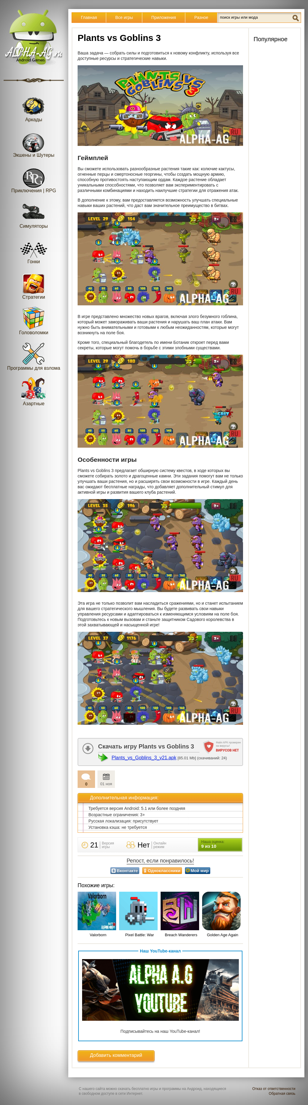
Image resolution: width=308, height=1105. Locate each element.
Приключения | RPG (33, 178)
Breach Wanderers (181, 935)
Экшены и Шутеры (33, 143)
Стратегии (33, 285)
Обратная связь (282, 1093)
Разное (201, 17)
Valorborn (98, 935)
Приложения (163, 17)
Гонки (33, 249)
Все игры (124, 17)
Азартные (33, 391)
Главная (89, 17)
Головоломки (33, 320)
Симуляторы (34, 214)
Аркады (33, 107)
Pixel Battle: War (139, 935)
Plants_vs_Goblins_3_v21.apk (144, 757)
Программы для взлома (33, 356)
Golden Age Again (222, 935)
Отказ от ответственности (273, 1089)
